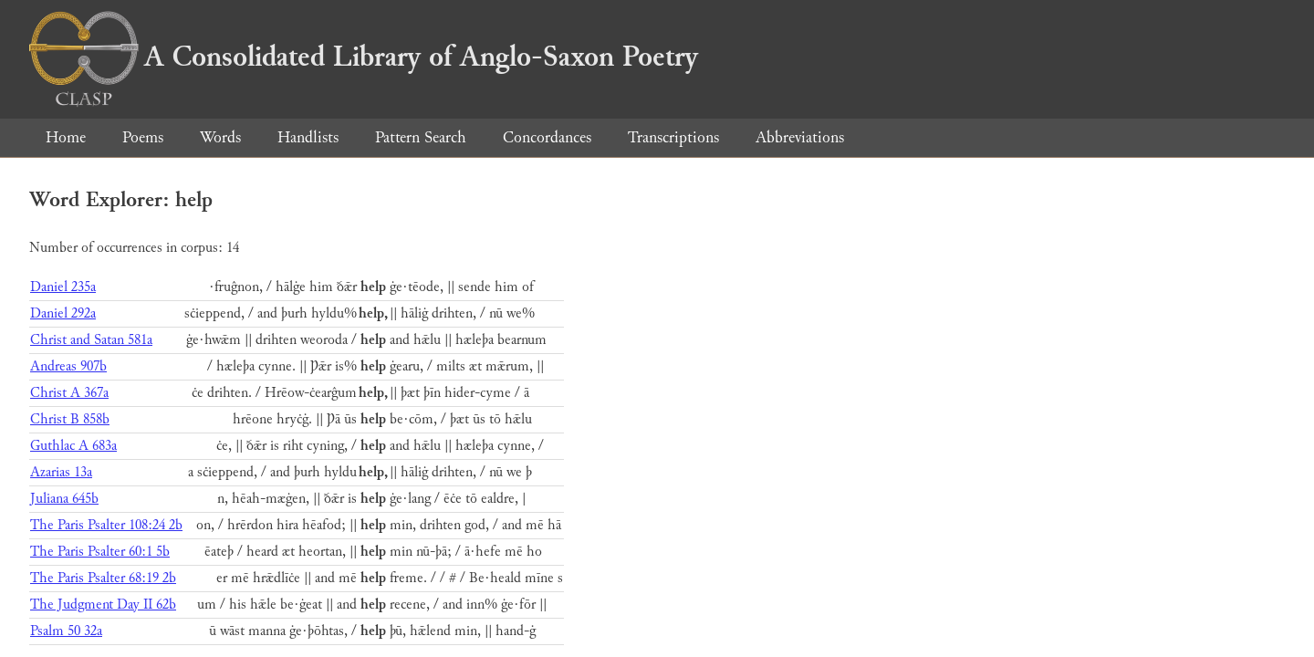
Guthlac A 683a (73, 445)
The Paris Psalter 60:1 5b (100, 551)
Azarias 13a (61, 472)
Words (220, 137)
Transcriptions (673, 137)
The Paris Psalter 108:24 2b (106, 525)
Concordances (547, 137)
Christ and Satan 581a (91, 339)
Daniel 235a (63, 286)
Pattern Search (420, 137)
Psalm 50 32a (66, 630)
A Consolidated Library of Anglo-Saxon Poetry (363, 57)
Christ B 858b (70, 419)
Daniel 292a (63, 313)
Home (66, 137)
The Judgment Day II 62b (103, 604)
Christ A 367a (69, 392)
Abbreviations (800, 137)
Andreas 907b (68, 366)
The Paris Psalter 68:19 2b (103, 578)
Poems (142, 137)
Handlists (308, 137)
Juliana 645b (64, 498)
